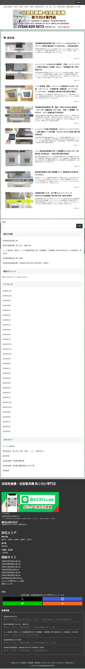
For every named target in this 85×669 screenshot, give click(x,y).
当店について (15, 663)
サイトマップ (46, 663)
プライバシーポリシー (58, 663)
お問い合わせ (70, 663)
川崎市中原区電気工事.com (11, 567)
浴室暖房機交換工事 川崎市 (13, 259)
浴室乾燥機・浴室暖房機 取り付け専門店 (28, 484)
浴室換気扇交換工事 (10, 241)
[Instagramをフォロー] (62, 599)
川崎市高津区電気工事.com (11, 562)
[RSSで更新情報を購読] (62, 604)
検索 (4, 223)
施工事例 (37, 663)
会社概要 (30, 663)
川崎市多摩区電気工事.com (11, 564)
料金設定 (23, 663)
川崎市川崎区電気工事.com (11, 576)
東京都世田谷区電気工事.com (11, 578)
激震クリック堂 (6, 584)
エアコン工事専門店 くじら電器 (12, 581)
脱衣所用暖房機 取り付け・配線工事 (17, 246)
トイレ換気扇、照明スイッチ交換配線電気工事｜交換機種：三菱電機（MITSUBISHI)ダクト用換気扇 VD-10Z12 (42, 252)
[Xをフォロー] (22, 599)
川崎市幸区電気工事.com (10, 570)
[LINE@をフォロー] (22, 604)
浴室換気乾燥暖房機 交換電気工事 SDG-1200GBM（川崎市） (26, 264)
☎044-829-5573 (9, 522)
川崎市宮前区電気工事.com (11, 573)
